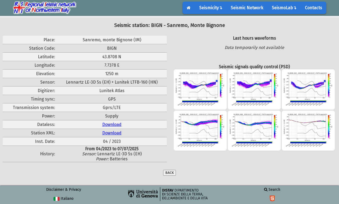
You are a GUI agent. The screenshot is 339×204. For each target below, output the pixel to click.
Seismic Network (247, 7)
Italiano (63, 198)
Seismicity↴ (210, 7)
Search (272, 189)
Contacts (313, 7)
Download (112, 124)
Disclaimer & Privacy (63, 189)
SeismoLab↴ (284, 7)
